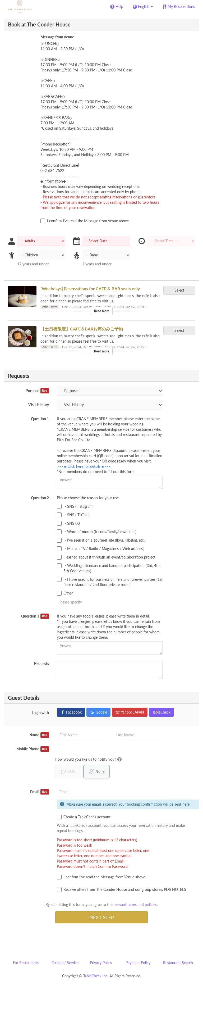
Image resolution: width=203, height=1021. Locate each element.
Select (181, 290)
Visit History (38, 404)
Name (39, 735)
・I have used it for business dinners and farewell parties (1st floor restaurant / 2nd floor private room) (110, 582)
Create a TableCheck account (83, 817)
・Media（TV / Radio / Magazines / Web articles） (101, 548)
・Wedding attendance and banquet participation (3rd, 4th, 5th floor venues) (108, 568)
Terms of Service (65, 962)
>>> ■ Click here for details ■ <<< (84, 466)
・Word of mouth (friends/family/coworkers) (96, 531)
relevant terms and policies (135, 904)
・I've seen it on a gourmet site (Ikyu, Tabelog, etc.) (101, 540)
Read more (101, 311)
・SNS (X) (68, 523)
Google (98, 712)
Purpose (37, 390)
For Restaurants (26, 962)
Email (39, 792)
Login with (40, 712)
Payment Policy (138, 962)
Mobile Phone (32, 749)
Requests (41, 663)
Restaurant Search (178, 962)
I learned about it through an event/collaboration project (106, 557)
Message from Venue (57, 37)
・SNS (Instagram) (75, 506)
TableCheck (161, 712)
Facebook (71, 712)
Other (65, 593)
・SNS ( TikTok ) (73, 514)
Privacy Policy (101, 962)
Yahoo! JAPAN (129, 712)
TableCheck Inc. (95, 976)
